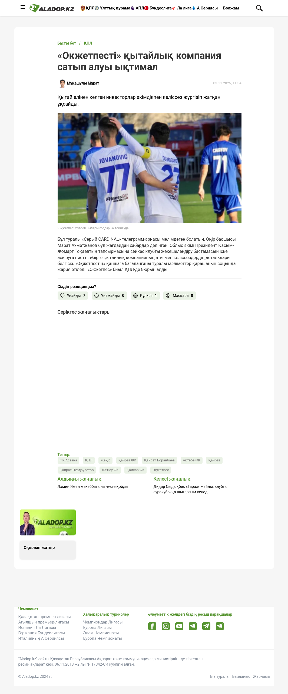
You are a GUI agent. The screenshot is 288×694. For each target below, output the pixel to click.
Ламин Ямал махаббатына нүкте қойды (93, 486)
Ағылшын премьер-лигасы (43, 622)
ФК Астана (68, 460)
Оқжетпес (161, 470)
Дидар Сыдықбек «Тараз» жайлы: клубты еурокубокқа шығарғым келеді (191, 489)
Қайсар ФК (135, 470)
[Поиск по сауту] (259, 8)
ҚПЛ (90, 8)
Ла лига (184, 8)
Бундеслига (161, 8)
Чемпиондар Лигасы (103, 622)
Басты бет (67, 43)
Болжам (231, 8)
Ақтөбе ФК (191, 460)
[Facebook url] (152, 626)
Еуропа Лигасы (97, 627)
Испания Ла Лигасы (37, 627)
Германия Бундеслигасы (41, 633)
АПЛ (140, 8)
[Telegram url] (193, 626)
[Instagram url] (165, 626)
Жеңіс (105, 460)
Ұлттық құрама (115, 8)
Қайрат (214, 460)
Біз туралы (220, 676)
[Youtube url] (179, 626)
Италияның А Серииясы (41, 638)
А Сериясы (207, 8)
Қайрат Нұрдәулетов (77, 470)
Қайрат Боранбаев (159, 460)
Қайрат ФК (127, 460)
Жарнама (261, 676)
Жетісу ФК (110, 470)
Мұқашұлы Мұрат (83, 83)
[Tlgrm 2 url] (220, 626)
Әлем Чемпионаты (101, 633)
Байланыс (241, 676)
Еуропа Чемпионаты (102, 638)
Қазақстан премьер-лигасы (44, 616)
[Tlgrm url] (206, 626)
